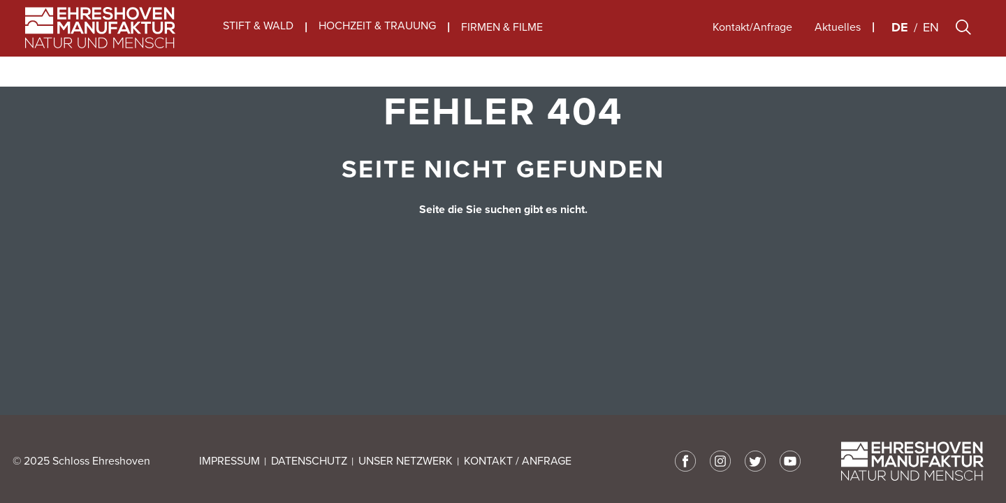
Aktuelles (838, 43)
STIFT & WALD (258, 41)
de (899, 43)
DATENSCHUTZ (309, 461)
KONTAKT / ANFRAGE (517, 461)
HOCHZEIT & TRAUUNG (377, 41)
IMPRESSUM (229, 461)
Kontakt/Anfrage (752, 43)
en (931, 43)
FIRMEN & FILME (502, 43)
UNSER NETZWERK (405, 461)
